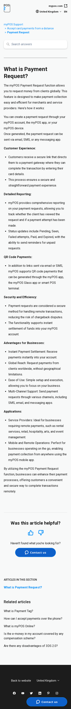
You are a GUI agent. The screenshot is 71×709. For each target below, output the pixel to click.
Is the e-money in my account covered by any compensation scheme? (33, 636)
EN (65, 11)
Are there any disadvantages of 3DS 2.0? (31, 646)
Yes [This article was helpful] (30, 532)
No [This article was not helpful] (41, 533)
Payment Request (18, 32)
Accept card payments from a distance (30, 28)
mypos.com (58, 5)
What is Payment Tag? (18, 611)
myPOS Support (13, 24)
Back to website (21, 680)
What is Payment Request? (23, 587)
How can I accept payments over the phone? (33, 618)
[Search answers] (35, 44)
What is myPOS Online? (19, 626)
